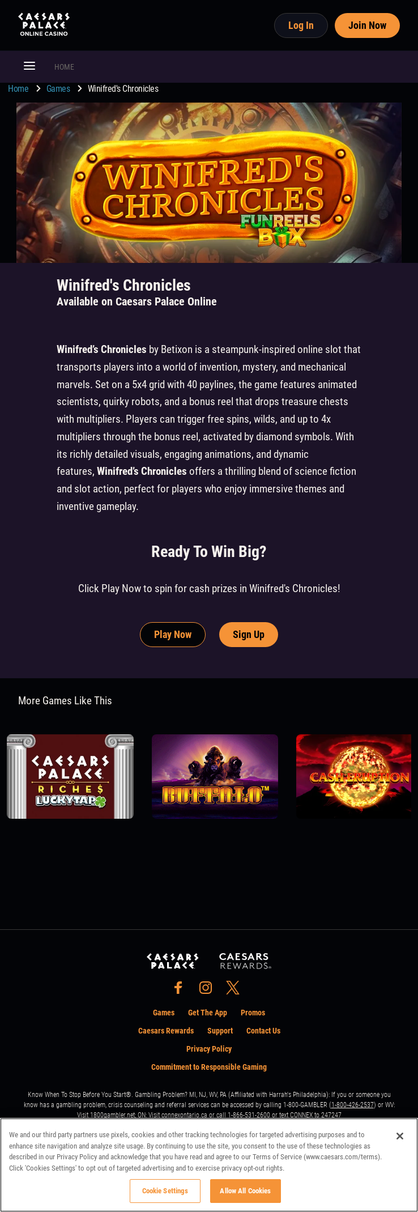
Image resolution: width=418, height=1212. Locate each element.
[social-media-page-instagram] (209, 990)
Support (220, 1030)
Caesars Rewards (166, 1030)
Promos (253, 1012)
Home (19, 88)
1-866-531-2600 (249, 1115)
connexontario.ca (184, 1115)
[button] (29, 66)
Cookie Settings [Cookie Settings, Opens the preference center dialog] (165, 1191)
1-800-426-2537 (352, 1105)
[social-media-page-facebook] (182, 990)
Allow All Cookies (245, 1191)
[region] (209, 1165)
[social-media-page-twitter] (236, 990)
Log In (301, 25)
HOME (64, 66)
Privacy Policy (209, 1048)
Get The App (207, 1012)
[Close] (399, 1136)
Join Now (367, 25)
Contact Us (263, 1030)
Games (59, 88)
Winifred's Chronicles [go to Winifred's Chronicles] (123, 88)
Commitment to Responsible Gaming (209, 1066)
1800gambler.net (112, 1115)
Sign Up (249, 634)
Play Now (172, 634)
